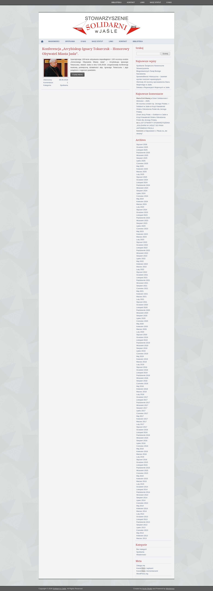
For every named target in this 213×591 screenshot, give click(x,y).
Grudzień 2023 (142, 212)
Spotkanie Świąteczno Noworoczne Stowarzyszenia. (150, 67)
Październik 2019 (143, 343)
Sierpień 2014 (141, 498)
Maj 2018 (140, 386)
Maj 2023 (140, 231)
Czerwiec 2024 (142, 196)
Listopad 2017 (142, 400)
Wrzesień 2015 (142, 470)
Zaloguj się (140, 566)
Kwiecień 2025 (142, 169)
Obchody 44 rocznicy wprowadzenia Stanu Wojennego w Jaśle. (153, 83)
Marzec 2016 (141, 454)
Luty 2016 (140, 457)
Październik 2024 (143, 185)
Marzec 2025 (141, 172)
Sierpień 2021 (141, 286)
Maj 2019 (140, 356)
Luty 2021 (140, 299)
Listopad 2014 (142, 489)
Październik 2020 (143, 310)
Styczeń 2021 (141, 302)
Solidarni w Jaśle (59, 589)
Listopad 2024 (142, 182)
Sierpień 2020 (141, 316)
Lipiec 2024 (140, 193)
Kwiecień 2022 (142, 264)
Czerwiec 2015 (142, 473)
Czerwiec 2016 (142, 446)
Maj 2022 (140, 261)
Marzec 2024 (141, 204)
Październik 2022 (143, 250)
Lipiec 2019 (140, 351)
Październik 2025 (143, 153)
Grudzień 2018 (142, 370)
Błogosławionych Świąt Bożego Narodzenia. (148, 72)
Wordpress (170, 589)
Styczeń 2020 (141, 335)
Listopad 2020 (142, 307)
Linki (142, 2)
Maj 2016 (140, 449)
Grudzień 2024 (142, 180)
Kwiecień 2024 (142, 201)
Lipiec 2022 (140, 259)
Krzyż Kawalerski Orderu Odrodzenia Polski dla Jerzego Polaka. (151, 109)
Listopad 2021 (142, 278)
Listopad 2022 (142, 248)
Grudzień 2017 (142, 397)
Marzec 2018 (141, 392)
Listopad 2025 (142, 150)
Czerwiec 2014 (142, 503)
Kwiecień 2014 (142, 508)
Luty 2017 (140, 424)
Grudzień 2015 (142, 462)
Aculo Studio (147, 589)
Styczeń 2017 (141, 427)
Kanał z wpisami (144, 568)
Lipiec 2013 (140, 527)
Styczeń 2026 (141, 144)
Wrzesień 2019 (142, 345)
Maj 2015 (140, 476)
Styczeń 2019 (141, 367)
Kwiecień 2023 (142, 234)
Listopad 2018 (142, 373)
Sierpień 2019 (141, 348)
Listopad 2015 (142, 465)
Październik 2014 (143, 492)
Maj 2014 (140, 506)
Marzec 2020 (141, 329)
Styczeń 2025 (141, 177)
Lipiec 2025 (140, 161)
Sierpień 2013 (141, 525)
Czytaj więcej (77, 74)
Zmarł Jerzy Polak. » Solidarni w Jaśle (151, 115)
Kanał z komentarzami (147, 571)
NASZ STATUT (155, 2)
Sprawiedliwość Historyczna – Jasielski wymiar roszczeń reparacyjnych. (151, 78)
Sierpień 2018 (141, 381)
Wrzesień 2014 (142, 495)
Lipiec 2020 (140, 318)
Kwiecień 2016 (142, 451)
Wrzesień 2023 (142, 221)
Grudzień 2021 (142, 275)
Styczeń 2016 (141, 460)
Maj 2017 (140, 416)
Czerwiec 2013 (142, 530)
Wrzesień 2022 (142, 253)
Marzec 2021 (141, 297)
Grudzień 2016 (142, 430)
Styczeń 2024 (141, 210)
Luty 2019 (140, 364)
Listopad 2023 (142, 215)
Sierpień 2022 (141, 256)
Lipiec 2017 (140, 411)
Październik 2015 (143, 468)
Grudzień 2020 (142, 305)
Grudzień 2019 (142, 337)
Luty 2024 (140, 207)
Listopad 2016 (142, 432)
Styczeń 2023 (141, 242)
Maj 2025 (140, 166)
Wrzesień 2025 (142, 155)
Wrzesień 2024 (142, 188)
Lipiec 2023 (140, 226)
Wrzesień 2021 (142, 283)
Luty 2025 (140, 174)
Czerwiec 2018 (142, 383)
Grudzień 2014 (142, 487)
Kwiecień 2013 (142, 536)
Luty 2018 (140, 394)
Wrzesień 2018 (142, 378)
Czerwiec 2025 (142, 163)
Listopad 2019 (142, 340)
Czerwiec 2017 (142, 413)
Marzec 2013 (141, 538)
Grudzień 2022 (142, 245)
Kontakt (131, 2)
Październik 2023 (143, 218)
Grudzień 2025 (142, 147)
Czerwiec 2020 (142, 321)
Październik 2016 (143, 435)
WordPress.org (142, 574)
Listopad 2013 (142, 519)
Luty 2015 (140, 484)
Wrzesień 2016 (142, 438)
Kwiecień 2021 (142, 294)
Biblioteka (116, 2)
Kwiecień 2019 (142, 359)
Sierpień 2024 (141, 191)
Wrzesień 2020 (142, 313)
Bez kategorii (141, 549)
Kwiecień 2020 (142, 326)
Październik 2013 (143, 522)
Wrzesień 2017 (142, 405)
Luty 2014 (140, 514)
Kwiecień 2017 (142, 419)
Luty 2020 (140, 332)
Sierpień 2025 (141, 158)
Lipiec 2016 (140, 443)
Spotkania (70, 41)
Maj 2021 (140, 291)
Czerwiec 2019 (142, 354)
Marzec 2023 (141, 237)
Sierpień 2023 (141, 223)
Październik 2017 (143, 403)
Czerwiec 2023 (142, 229)
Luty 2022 (140, 269)
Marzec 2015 (141, 481)
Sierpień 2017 (141, 408)
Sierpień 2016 (141, 441)
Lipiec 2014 (140, 500)
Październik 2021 (143, 280)
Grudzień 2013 (142, 517)
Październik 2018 (143, 375)
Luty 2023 (140, 240)
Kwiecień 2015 (142, 479)
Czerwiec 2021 (142, 288)
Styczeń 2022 (141, 272)
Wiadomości (53, 41)
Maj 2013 (140, 533)
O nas (169, 2)
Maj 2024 (140, 199)
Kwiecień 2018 (142, 389)
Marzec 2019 (141, 362)
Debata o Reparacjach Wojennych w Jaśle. (153, 87)
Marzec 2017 (141, 422)
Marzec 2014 (141, 511)
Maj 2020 (140, 324)
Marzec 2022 (141, 267)
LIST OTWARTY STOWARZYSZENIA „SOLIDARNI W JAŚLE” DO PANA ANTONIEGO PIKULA (153, 125)
